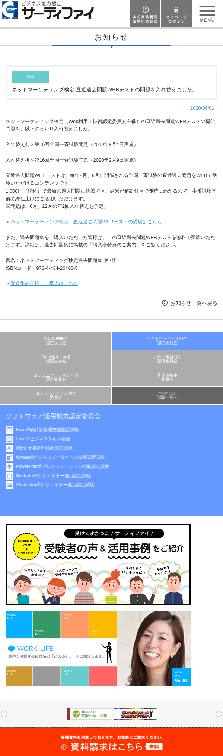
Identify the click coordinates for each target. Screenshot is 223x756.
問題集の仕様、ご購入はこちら (44, 283)
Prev (4, 714)
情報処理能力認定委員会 (56, 340)
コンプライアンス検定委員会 (55, 395)
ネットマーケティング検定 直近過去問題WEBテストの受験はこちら (86, 221)
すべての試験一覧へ (167, 395)
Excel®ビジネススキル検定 (46, 439)
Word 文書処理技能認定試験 (47, 448)
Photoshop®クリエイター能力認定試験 (58, 484)
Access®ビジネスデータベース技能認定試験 (64, 457)
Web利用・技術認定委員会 (55, 359)
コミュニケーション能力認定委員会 (56, 377)
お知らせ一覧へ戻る (194, 303)
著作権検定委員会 (167, 377)
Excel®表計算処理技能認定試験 (51, 429)
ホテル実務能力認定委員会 (167, 359)
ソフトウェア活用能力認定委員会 (167, 340)
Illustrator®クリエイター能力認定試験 (57, 475)
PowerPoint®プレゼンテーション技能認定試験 (66, 466)
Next (219, 714)
